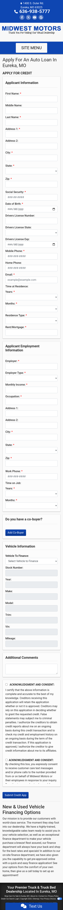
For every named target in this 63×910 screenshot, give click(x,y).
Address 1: (11, 129)
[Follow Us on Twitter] (28, 17)
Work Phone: (13, 471)
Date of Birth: (13, 203)
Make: (9, 591)
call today (33, 871)
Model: (9, 603)
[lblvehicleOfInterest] (31, 561)
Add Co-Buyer (16, 532)
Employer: (11, 361)
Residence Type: (15, 315)
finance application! (40, 863)
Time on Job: (13, 483)
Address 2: (11, 140)
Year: (8, 579)
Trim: (8, 614)
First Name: (12, 93)
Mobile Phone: (14, 251)
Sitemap (36, 899)
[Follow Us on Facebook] (22, 17)
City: (8, 152)
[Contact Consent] (6, 760)
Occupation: (12, 396)
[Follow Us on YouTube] (34, 17)
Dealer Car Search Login (10, 899)
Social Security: (14, 192)
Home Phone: (13, 262)
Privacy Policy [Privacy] (53, 896)
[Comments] (31, 669)
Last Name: (12, 117)
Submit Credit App (15, 795)
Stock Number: (14, 567)
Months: (10, 303)
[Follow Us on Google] (41, 17)
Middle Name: (13, 105)
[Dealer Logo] (31, 30)
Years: (9, 291)
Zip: (7, 178)
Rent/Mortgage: (14, 327)
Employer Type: (14, 372)
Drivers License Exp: (17, 239)
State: (8, 165)
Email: (9, 274)
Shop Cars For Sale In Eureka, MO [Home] (17, 896)
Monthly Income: (15, 384)
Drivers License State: (18, 227)
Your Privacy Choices (51, 899)
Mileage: (10, 638)
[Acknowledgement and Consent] (6, 684)
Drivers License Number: (20, 215)
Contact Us (43, 896)
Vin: (7, 626)
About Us (34, 896)
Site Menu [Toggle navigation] (31, 48)
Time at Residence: (16, 286)
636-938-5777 (34, 11)
